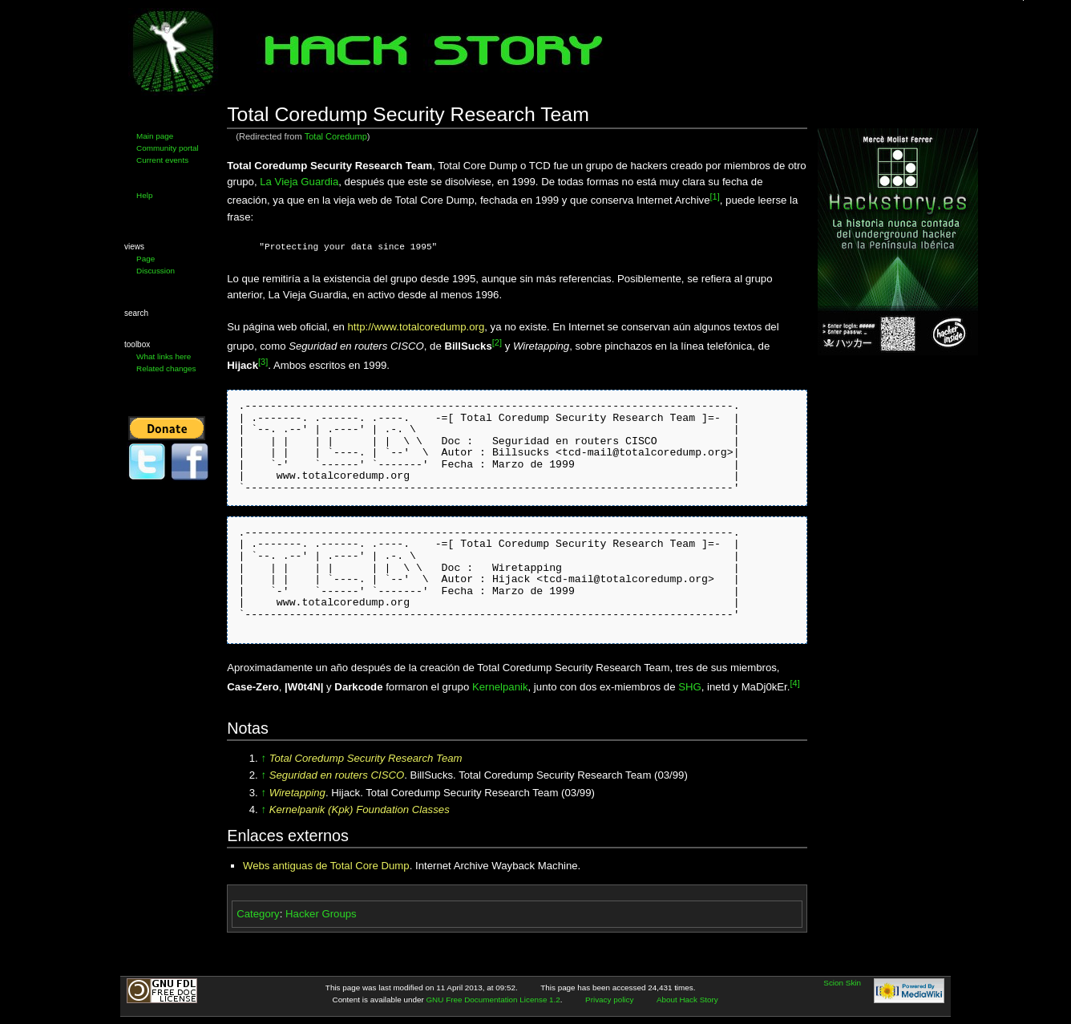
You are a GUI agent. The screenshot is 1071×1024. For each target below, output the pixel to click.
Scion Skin (842, 982)
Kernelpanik (500, 687)
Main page (154, 136)
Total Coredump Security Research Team (366, 758)
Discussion (155, 270)
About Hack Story (687, 999)
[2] (497, 342)
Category (258, 914)
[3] (263, 361)
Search (136, 313)
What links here (163, 356)
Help (144, 195)
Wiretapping (297, 793)
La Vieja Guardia (299, 182)
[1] (715, 196)
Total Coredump (336, 136)
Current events (162, 160)
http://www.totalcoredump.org (415, 327)
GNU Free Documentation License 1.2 (493, 999)
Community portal (167, 148)
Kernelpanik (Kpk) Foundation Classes (359, 809)
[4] (794, 683)
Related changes (166, 368)
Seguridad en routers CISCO (337, 775)
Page (145, 258)
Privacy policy (609, 999)
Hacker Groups (321, 914)
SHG (689, 687)
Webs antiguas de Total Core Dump (326, 866)
